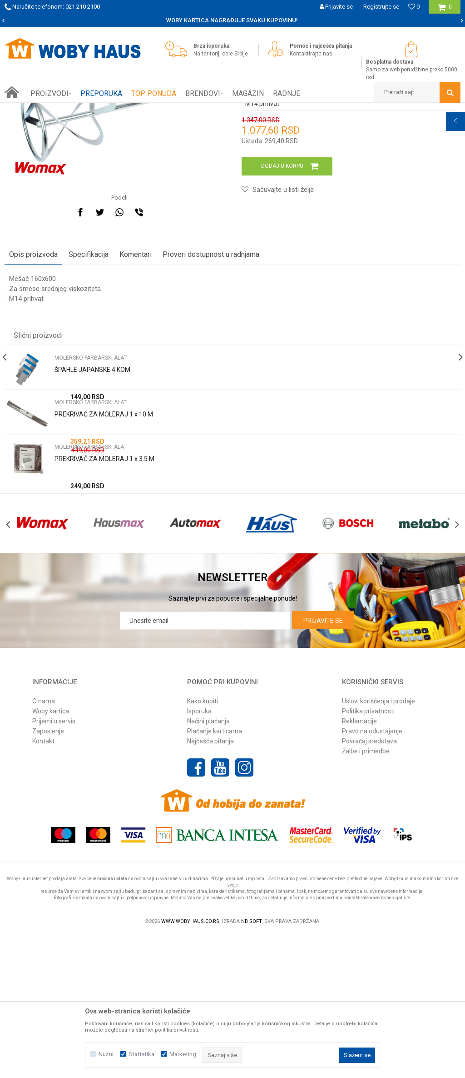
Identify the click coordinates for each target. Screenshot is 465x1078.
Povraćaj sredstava (369, 883)
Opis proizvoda (33, 376)
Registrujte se (381, 6)
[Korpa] (445, 10)
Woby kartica (50, 853)
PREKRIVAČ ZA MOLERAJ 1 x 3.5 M (104, 581)
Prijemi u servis (53, 863)
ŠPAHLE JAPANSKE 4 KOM (92, 492)
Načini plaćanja (208, 863)
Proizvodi (68, 109)
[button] (417, 92)
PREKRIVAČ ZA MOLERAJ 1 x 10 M (103, 536)
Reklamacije (359, 863)
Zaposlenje (48, 873)
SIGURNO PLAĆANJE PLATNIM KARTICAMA (232, 20)
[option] (232, 20)
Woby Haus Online (27, 109)
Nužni (106, 1054)
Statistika (141, 1054)
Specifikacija (89, 376)
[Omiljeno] (414, 6)
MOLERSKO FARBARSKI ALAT (160, 109)
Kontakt (43, 883)
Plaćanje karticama (214, 873)
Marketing (182, 1054)
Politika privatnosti (368, 853)
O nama (43, 843)
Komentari (135, 376)
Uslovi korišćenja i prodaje (378, 843)
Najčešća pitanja (210, 883)
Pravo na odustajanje (372, 873)
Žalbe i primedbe (366, 893)
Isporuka (199, 853)
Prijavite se (323, 763)
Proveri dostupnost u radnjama (211, 376)
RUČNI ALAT (102, 109)
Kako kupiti (202, 843)
